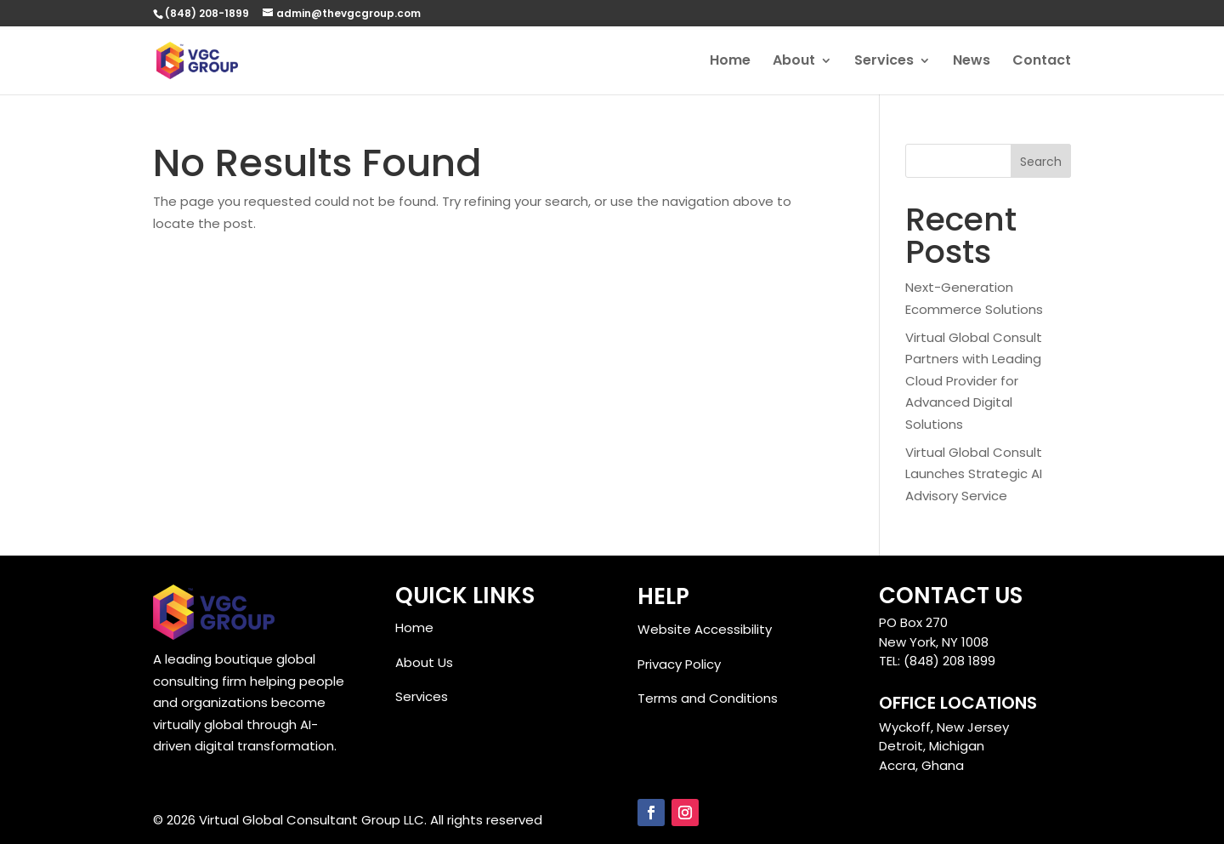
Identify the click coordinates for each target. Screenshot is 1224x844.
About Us (424, 662)
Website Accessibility (705, 629)
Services (884, 62)
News (971, 62)
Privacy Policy (679, 664)
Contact (1041, 62)
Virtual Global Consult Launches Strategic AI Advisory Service (973, 474)
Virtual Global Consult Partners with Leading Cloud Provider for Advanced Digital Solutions (973, 380)
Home (730, 62)
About (794, 62)
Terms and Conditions (708, 698)
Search (1041, 161)
